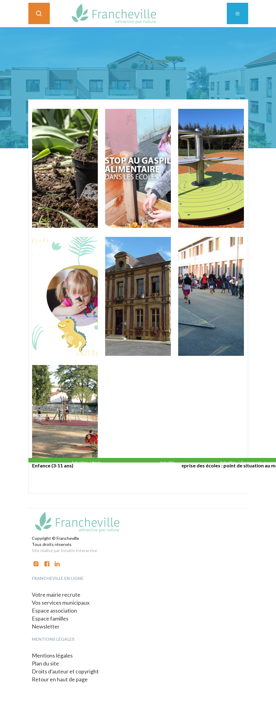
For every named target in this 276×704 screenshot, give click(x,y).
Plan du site (45, 663)
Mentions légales (52, 655)
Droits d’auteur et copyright (65, 671)
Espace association (54, 610)
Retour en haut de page (60, 679)
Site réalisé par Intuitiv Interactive (64, 550)
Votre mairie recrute (56, 594)
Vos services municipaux (61, 602)
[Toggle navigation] (237, 13)
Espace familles (50, 618)
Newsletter (46, 626)
